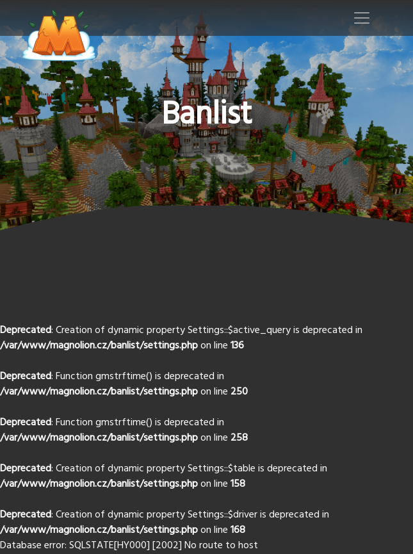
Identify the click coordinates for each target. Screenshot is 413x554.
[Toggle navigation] (362, 18)
